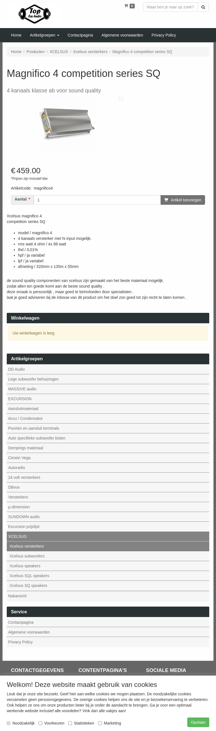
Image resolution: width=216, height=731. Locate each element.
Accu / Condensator (25, 418)
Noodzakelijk (21, 723)
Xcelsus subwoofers (27, 556)
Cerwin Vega (19, 458)
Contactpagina (20, 622)
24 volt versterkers (24, 477)
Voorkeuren (51, 723)
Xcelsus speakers (25, 566)
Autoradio (16, 467)
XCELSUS (17, 536)
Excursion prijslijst (23, 526)
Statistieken (81, 723)
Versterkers (18, 497)
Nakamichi (17, 596)
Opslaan (198, 722)
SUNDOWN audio (24, 516)
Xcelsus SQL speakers (29, 575)
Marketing (109, 723)
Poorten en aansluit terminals (33, 428)
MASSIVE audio (22, 389)
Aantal (21, 199)
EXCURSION (20, 399)
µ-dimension (19, 507)
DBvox (14, 487)
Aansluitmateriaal (23, 408)
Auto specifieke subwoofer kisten (37, 438)
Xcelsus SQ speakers (28, 585)
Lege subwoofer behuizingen (33, 379)
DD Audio (16, 369)
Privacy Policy (20, 642)
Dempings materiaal (25, 448)
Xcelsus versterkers (27, 546)
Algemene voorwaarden (29, 632)
